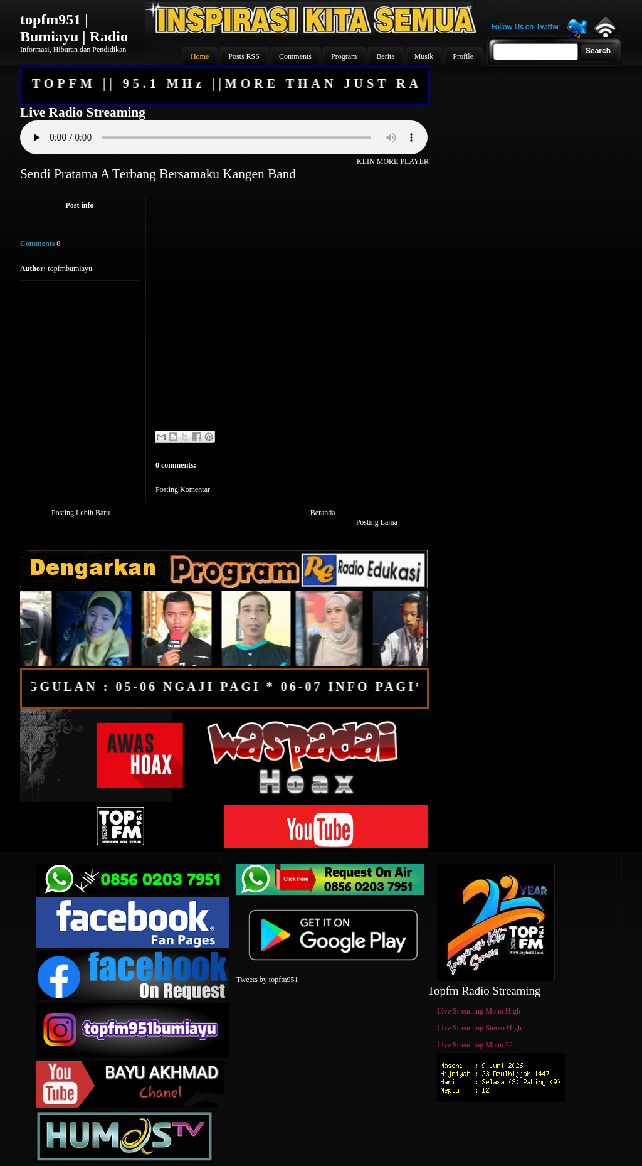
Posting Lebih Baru (80, 512)
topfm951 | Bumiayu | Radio (74, 28)
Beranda (322, 512)
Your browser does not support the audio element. (224, 137)
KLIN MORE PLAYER (393, 161)
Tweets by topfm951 (267, 979)
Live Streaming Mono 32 (475, 1044)
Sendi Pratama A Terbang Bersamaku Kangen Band (158, 173)
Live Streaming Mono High (478, 1011)
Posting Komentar (182, 489)
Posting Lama (376, 522)
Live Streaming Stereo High (479, 1028)
